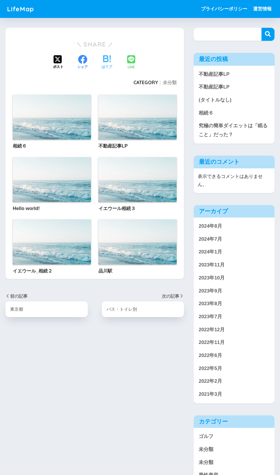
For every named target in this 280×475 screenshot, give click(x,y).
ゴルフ (206, 436)
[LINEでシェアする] (131, 63)
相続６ (206, 113)
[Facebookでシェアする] (82, 62)
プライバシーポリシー (224, 8)
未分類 (170, 82)
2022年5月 (210, 368)
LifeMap (20, 9)
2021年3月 (210, 394)
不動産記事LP (214, 74)
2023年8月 (210, 304)
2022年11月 (212, 342)
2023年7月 (210, 317)
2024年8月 (210, 226)
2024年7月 (210, 239)
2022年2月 (210, 381)
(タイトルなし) (215, 100)
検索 (267, 34)
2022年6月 (210, 355)
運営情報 (262, 8)
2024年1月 (210, 252)
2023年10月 (212, 278)
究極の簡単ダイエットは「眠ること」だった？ (233, 130)
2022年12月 (212, 329)
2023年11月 (212, 265)
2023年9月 (210, 291)
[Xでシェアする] (58, 62)
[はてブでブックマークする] (107, 62)
